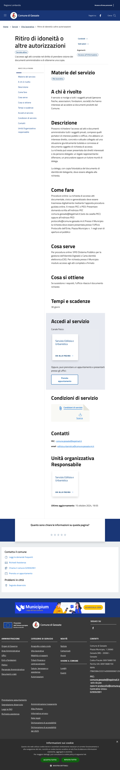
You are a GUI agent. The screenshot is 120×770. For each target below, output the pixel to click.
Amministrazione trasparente (44, 704)
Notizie (64, 646)
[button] (60, 765)
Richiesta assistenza (10, 713)
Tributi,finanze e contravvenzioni (38, 662)
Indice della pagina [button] (25, 68)
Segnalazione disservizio (12, 704)
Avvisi (63, 655)
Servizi (15, 26)
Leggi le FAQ (7, 709)
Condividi (83, 38)
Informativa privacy (39, 713)
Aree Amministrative (11, 650)
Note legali (35, 718)
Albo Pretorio (37, 708)
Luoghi (63, 668)
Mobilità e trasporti (39, 655)
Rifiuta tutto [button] (70, 760)
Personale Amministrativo (13, 669)
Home (5, 26)
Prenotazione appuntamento (14, 699)
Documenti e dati (9, 674)
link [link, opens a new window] (85, 754)
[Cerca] (114, 15)
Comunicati (65, 650)
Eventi (63, 672)
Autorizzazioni (37, 676)
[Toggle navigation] (5, 15)
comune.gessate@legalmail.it (69, 441)
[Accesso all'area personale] (103, 5)
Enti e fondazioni (9, 660)
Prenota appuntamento (64, 379)
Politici (5, 664)
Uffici (4, 655)
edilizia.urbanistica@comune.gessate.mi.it (75, 446)
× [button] (117, 742)
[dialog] (60, 754)
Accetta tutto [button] (50, 760)
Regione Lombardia (12, 5)
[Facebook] (99, 15)
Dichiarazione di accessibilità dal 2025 (43, 729)
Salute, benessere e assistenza (39, 670)
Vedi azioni (84, 44)
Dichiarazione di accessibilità (43, 722)
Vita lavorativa (27, 26)
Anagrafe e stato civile (41, 646)
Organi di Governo (9, 646)
